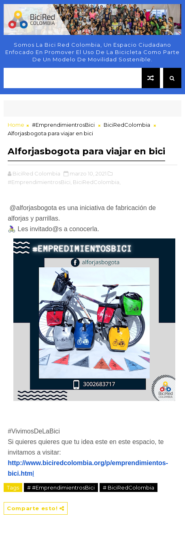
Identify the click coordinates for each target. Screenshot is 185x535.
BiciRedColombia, (97, 182)
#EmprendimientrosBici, (40, 182)
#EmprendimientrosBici (63, 124)
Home (16, 124)
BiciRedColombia (127, 124)
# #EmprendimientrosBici (61, 487)
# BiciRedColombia (128, 487)
